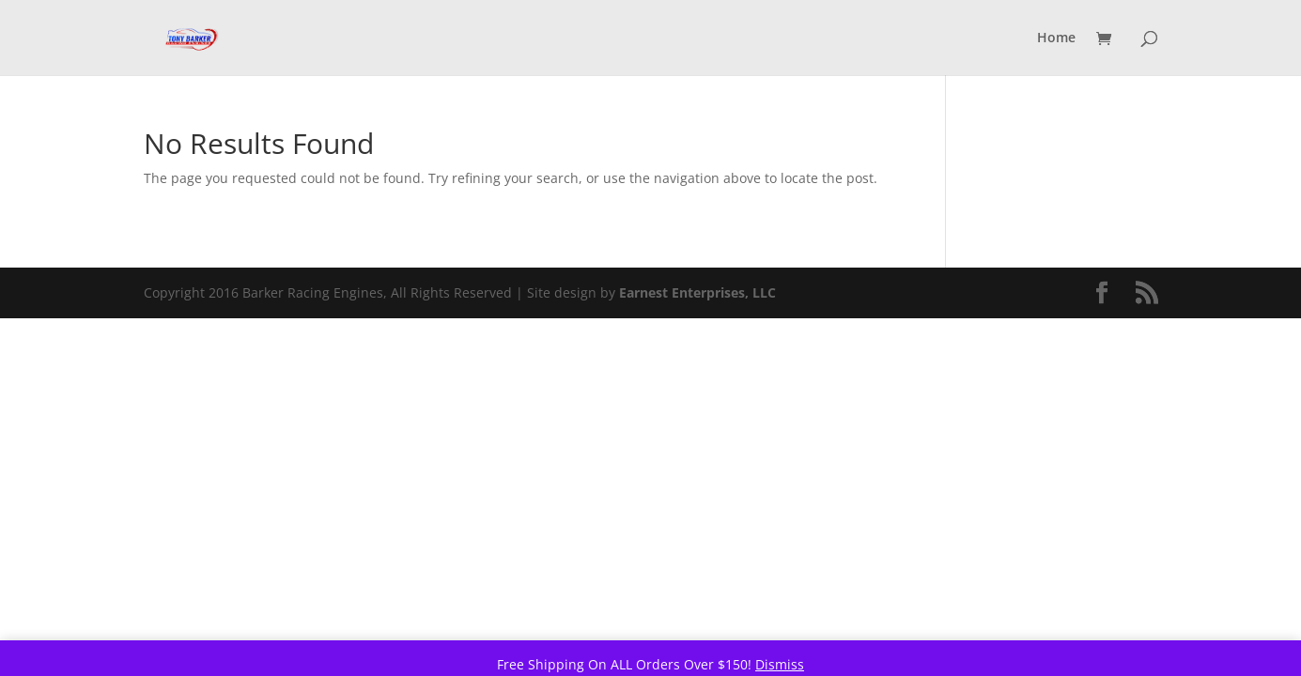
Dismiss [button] (779, 664)
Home (1056, 38)
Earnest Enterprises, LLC (697, 292)
